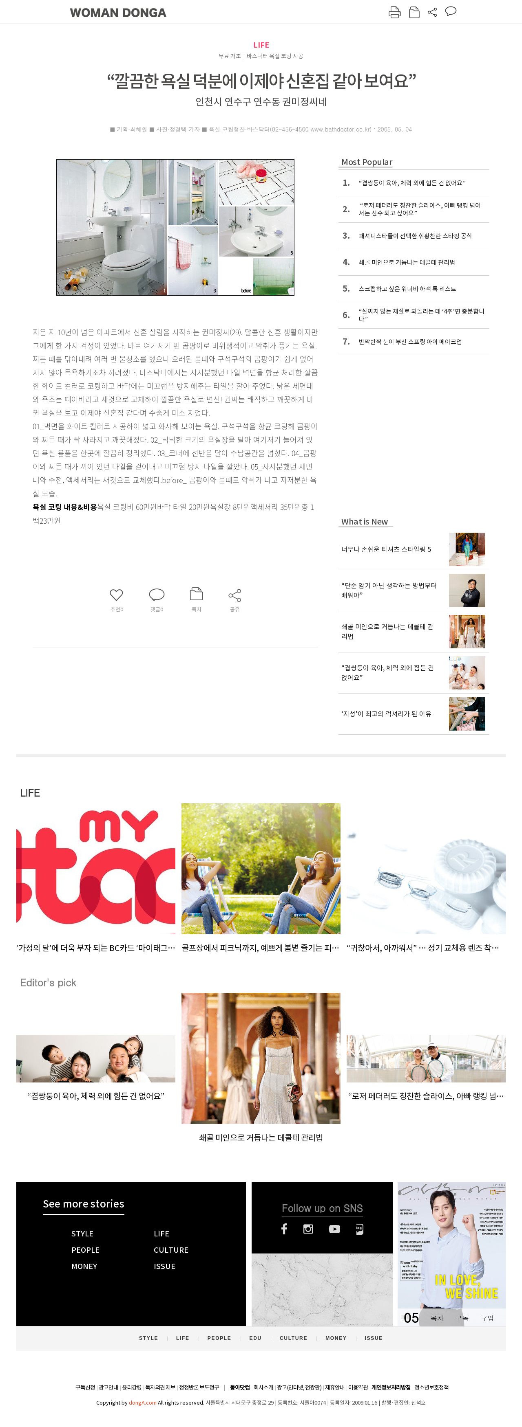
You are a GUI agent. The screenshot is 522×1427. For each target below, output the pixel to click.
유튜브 (334, 1229)
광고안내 (108, 1387)
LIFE (261, 45)
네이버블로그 (359, 1229)
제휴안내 (335, 1387)
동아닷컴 (240, 1387)
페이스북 (284, 1229)
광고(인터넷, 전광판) (299, 1387)
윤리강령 (132, 1387)
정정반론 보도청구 (199, 1387)
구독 (462, 1318)
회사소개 (263, 1387)
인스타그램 (308, 1229)
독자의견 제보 (160, 1387)
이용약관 (358, 1387)
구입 (487, 1318)
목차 (436, 1318)
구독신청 (85, 1387)
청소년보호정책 (431, 1387)
